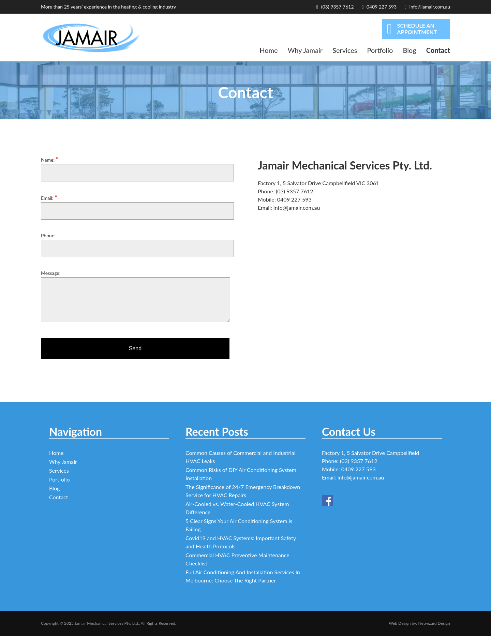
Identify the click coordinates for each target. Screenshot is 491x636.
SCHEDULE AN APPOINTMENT (412, 29)
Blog (409, 50)
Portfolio (380, 50)
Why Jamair (305, 50)
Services (344, 50)
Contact (438, 50)
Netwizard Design (434, 623)
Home (268, 50)
